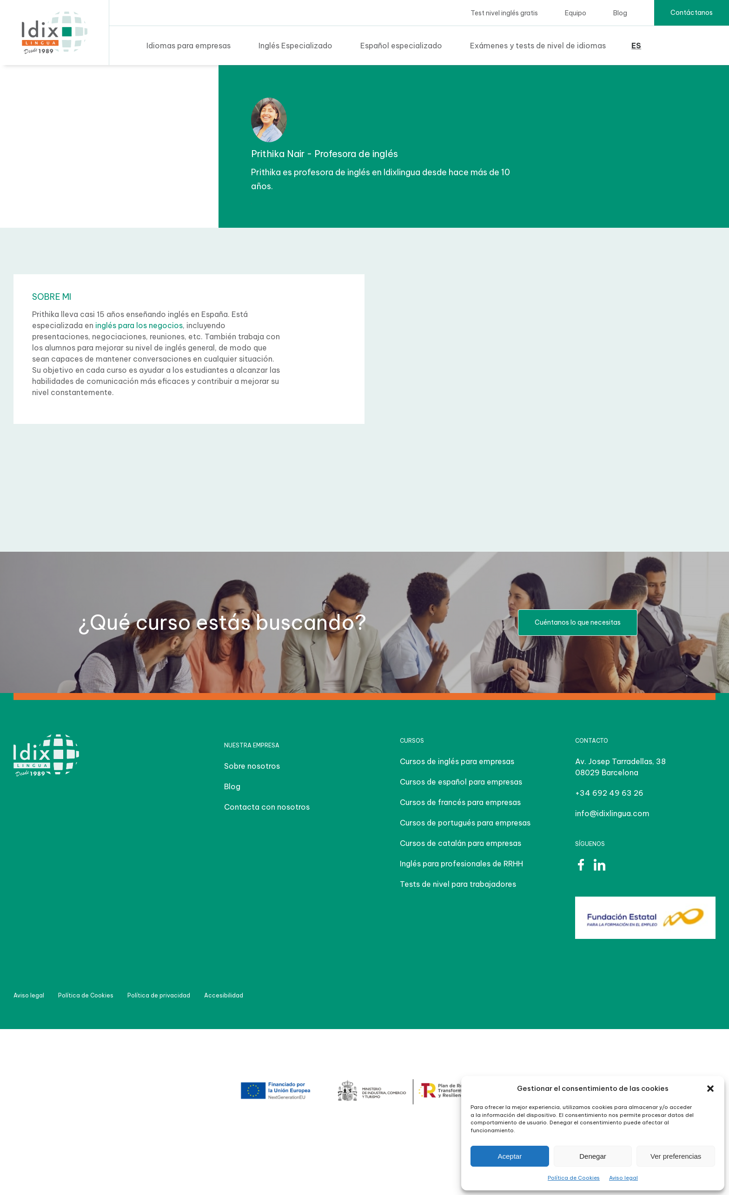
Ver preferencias (675, 1156)
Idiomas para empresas (188, 45)
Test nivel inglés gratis (504, 13)
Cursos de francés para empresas (460, 802)
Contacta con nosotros (267, 807)
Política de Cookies (574, 1178)
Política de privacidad (158, 995)
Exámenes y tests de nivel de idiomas (538, 45)
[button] (710, 1088)
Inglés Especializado (295, 45)
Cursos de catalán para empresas (460, 843)
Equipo (575, 13)
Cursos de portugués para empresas (465, 822)
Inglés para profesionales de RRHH (461, 863)
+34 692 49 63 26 (609, 793)
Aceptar (509, 1156)
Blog (620, 13)
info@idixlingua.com (612, 813)
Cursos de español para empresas (461, 781)
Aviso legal (623, 1178)
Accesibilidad (223, 995)
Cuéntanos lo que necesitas (578, 622)
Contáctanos (691, 12)
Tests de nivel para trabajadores (458, 884)
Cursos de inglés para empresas (457, 761)
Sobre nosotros (252, 766)
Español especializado (401, 45)
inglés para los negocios (139, 325)
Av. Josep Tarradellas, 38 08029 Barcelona (620, 767)
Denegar (592, 1156)
